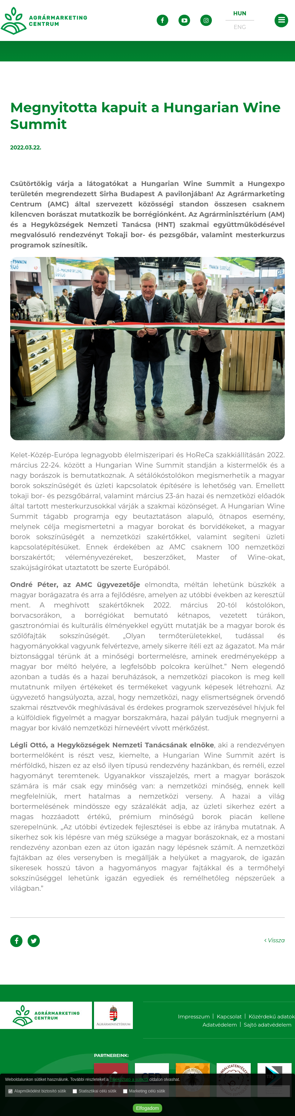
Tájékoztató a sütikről (129, 1079)
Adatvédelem (220, 1024)
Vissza (274, 940)
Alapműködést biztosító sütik (40, 1091)
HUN (239, 13)
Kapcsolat (229, 1016)
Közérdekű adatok (272, 1016)
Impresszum (194, 1016)
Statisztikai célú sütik (98, 1091)
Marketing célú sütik (147, 1091)
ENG (240, 27)
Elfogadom (147, 1108)
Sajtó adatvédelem (268, 1024)
